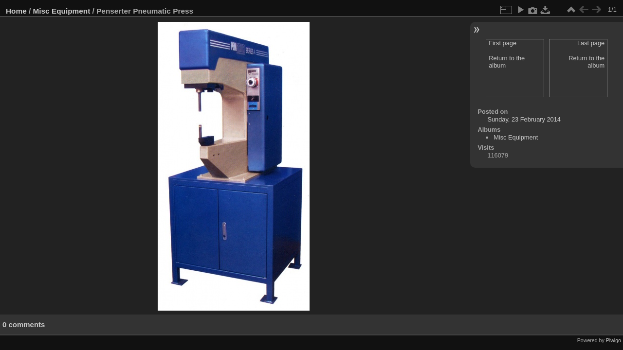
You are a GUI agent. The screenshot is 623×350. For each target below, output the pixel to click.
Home (16, 11)
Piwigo (613, 340)
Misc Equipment (62, 11)
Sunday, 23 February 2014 (524, 119)
